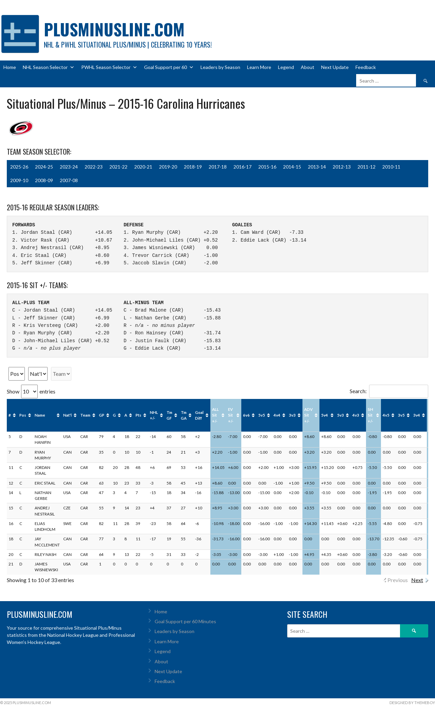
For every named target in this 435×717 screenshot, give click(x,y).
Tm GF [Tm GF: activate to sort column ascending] (169, 415)
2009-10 (19, 180)
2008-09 (44, 180)
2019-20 (168, 167)
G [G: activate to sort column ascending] (114, 415)
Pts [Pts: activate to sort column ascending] (138, 415)
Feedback (365, 67)
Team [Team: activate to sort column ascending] (85, 415)
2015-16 (267, 167)
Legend (286, 67)
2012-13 (342, 167)
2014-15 (292, 167)
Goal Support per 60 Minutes (185, 621)
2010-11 (391, 167)
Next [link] (417, 580)
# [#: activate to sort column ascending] (9, 415)
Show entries (31, 391)
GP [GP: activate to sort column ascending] (101, 415)
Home (9, 67)
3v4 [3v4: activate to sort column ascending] (416, 415)
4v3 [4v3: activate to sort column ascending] (355, 415)
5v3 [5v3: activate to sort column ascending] (340, 415)
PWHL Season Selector (109, 67)
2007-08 (69, 180)
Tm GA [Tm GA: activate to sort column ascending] (184, 415)
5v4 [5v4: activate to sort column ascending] (324, 415)
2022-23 (94, 167)
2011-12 (367, 167)
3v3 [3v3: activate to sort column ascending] (292, 415)
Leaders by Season (220, 67)
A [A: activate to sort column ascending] (125, 415)
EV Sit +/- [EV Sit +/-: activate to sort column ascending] (230, 415)
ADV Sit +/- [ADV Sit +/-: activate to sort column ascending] (308, 415)
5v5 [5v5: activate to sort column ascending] (261, 415)
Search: (389, 391)
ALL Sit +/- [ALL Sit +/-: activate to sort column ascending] (215, 415)
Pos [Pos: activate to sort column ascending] (22, 415)
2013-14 (317, 167)
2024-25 (44, 167)
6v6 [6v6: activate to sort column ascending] (246, 415)
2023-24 (69, 167)
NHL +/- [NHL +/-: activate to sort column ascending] (154, 415)
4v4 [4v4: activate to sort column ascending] (277, 415)
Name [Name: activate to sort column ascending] (40, 415)
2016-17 (242, 167)
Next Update (335, 67)
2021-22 (118, 167)
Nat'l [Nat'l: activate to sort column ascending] (67, 415)
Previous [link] (397, 580)
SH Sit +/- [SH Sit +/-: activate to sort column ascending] (370, 415)
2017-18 (218, 167)
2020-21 (143, 167)
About (307, 67)
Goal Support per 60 (169, 67)
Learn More (259, 67)
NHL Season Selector (48, 67)
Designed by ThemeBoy (412, 702)
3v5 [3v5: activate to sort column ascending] (401, 415)
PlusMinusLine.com (114, 29)
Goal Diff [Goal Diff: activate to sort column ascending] (199, 415)
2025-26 (19, 167)
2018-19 (193, 167)
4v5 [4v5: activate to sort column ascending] (386, 415)
